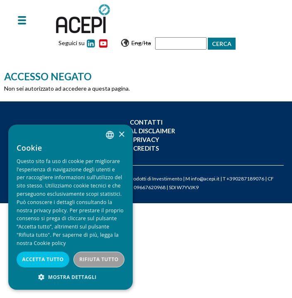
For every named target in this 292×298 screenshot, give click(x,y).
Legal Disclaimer (146, 131)
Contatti (146, 122)
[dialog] (70, 207)
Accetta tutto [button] (42, 259)
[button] (70, 277)
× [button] (121, 135)
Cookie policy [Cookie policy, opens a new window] (50, 243)
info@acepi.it (205, 178)
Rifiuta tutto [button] (99, 259)
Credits (146, 148)
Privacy (146, 139)
